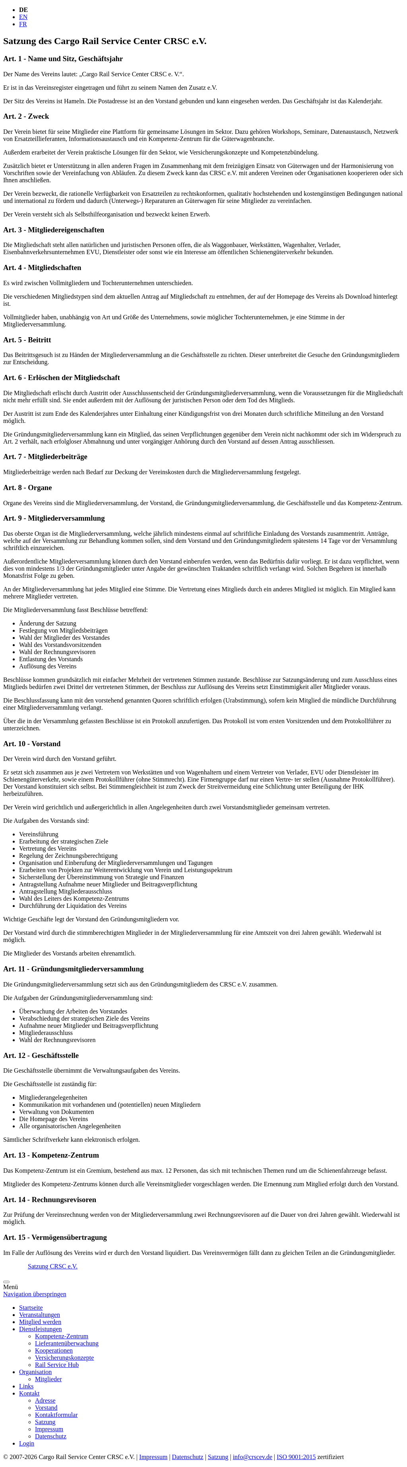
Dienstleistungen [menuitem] (40, 1329)
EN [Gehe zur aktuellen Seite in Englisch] (23, 17)
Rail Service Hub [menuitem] (57, 1364)
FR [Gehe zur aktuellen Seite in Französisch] (23, 24)
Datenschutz (188, 1456)
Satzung (218, 1456)
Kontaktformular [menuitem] (56, 1414)
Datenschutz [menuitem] (50, 1436)
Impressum (153, 1456)
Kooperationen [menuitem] (54, 1350)
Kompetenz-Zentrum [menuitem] (61, 1336)
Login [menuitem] (26, 1443)
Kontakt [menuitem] (29, 1393)
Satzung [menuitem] (45, 1422)
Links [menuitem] (26, 1386)
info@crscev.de (252, 1456)
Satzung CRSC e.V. (53, 1266)
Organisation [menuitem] (35, 1372)
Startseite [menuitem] (31, 1307)
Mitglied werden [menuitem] (40, 1321)
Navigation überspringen (34, 1294)
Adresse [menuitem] (45, 1400)
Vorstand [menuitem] (46, 1407)
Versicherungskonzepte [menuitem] (64, 1357)
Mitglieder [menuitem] (48, 1379)
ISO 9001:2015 (296, 1456)
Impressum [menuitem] (49, 1429)
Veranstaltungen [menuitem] (39, 1314)
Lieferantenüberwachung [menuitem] (67, 1343)
